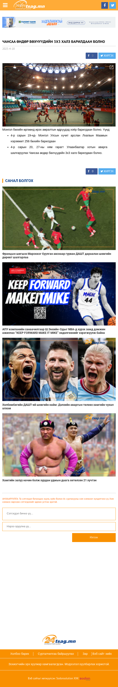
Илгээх (94, 537)
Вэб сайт (98, 653)
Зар (85, 653)
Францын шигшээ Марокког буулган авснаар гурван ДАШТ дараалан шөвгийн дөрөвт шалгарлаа (56, 255)
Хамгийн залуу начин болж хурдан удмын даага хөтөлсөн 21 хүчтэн (49, 480)
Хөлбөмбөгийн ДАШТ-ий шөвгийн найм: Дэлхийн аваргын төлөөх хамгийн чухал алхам (58, 406)
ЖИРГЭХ (107, 55)
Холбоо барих (19, 653)
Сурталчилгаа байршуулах (56, 653)
